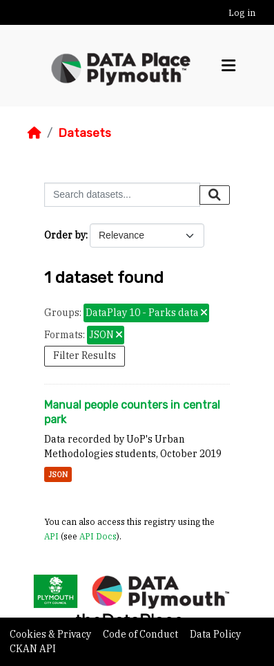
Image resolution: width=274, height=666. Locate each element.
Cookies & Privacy (51, 634)
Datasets (84, 133)
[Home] (34, 133)
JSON (58, 474)
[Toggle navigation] (228, 65)
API (51, 536)
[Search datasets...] (122, 195)
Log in (241, 13)
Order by (65, 235)
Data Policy (215, 634)
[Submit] (214, 195)
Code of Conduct (141, 634)
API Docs (98, 536)
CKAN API (33, 648)
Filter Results (84, 355)
